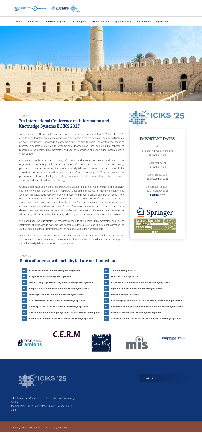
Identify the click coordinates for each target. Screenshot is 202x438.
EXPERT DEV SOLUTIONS (40, 434)
